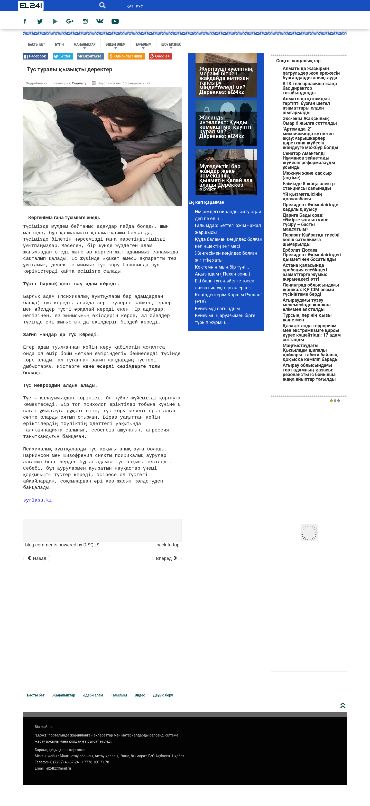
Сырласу (79, 83)
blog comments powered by (62, 544)
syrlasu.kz (37, 500)
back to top (167, 544)
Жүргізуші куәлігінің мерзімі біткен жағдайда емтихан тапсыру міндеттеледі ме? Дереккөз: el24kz (226, 82)
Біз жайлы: (44, 727)
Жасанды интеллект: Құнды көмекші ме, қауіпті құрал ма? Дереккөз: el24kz (225, 128)
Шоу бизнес (171, 46)
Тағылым (144, 46)
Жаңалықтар (85, 46)
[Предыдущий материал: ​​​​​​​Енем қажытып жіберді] (36, 558)
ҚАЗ (129, 6)
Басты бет (36, 44)
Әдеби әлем (116, 46)
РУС (139, 6)
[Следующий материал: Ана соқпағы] (167, 558)
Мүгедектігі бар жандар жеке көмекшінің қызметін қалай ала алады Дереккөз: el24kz (226, 179)
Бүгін (59, 44)
